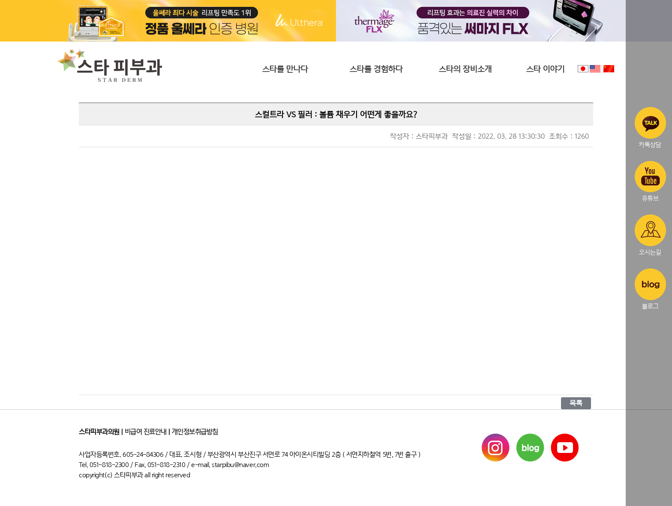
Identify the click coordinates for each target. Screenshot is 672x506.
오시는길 (650, 235)
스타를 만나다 (285, 69)
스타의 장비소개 (465, 69)
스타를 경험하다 (376, 69)
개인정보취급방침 (195, 432)
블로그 (650, 289)
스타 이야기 (545, 69)
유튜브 (650, 181)
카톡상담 (650, 127)
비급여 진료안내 (146, 432)
